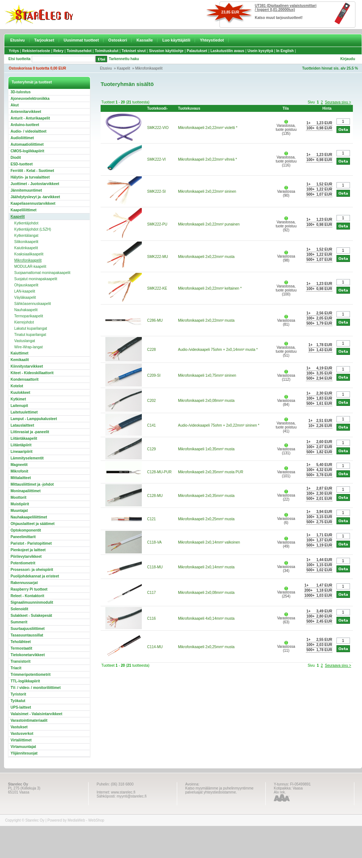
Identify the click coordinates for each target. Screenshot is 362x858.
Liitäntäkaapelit (24, 438)
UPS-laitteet (21, 707)
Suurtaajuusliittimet (27, 629)
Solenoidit (19, 609)
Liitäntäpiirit (21, 445)
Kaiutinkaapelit (26, 248)
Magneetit (19, 465)
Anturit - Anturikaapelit (30, 118)
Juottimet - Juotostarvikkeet (35, 184)
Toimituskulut (106, 51)
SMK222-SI (156, 191)
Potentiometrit (23, 563)
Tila (286, 108)
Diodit (16, 158)
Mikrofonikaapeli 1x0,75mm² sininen (207, 375)
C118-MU (155, 567)
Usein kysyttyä (260, 51)
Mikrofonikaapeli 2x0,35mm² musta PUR (210, 472)
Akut (15, 105)
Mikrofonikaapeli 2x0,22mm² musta (206, 257)
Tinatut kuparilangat (30, 335)
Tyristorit (18, 694)
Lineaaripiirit (21, 452)
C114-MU (155, 647)
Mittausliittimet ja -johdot (32, 484)
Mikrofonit (19, 471)
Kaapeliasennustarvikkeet (33, 203)
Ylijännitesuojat (24, 753)
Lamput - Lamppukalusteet (34, 419)
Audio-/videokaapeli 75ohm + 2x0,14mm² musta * (218, 350)
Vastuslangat (24, 341)
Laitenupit (19, 406)
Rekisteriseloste (36, 51)
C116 (151, 618)
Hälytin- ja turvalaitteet (30, 177)
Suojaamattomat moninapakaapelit (42, 273)
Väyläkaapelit (25, 297)
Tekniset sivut (134, 51)
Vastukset (19, 727)
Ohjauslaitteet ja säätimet (33, 524)
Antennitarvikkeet (26, 112)
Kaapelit (123, 68)
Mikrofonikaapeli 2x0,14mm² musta (206, 567)
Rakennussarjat (24, 583)
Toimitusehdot (79, 51)
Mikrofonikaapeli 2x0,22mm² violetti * (207, 128)
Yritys (14, 51)
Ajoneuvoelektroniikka (30, 99)
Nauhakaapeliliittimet (29, 517)
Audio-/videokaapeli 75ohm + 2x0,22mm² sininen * (218, 425)
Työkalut (18, 701)
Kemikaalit (20, 360)
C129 (151, 449)
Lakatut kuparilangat (30, 328)
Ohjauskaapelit (26, 285)
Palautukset (197, 51)
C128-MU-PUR (159, 472)
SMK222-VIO (158, 128)
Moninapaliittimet (25, 491)
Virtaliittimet (21, 740)
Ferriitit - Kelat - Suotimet (32, 171)
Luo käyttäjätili (176, 40)
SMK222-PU (157, 224)
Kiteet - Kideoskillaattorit (32, 373)
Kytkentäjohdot (26, 223)
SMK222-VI (156, 159)
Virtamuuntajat (23, 747)
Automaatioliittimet (27, 144)
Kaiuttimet (19, 353)
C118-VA (154, 542)
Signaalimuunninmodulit (32, 602)
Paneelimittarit (23, 537)
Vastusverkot (22, 734)
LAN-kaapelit (24, 291)
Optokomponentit (26, 530)
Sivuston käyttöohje (166, 51)
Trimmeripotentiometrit (30, 675)
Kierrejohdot (24, 322)
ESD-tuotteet (22, 164)
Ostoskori (117, 40)
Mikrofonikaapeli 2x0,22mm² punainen (209, 224)
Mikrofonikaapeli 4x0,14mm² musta (206, 618)
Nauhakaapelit (26, 310)
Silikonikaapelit (26, 242)
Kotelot (17, 386)
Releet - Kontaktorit (27, 596)
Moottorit (18, 497)
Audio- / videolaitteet (28, 131)
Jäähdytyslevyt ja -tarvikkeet (35, 197)
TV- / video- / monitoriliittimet (36, 688)
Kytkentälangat (26, 236)
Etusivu (17, 40)
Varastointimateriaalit (29, 720)
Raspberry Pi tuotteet (29, 589)
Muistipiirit (20, 504)
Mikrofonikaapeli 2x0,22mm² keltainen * (210, 288)
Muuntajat (19, 511)
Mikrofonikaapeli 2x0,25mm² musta (206, 519)
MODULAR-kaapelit (30, 267)
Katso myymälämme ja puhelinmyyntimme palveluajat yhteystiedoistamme (219, 790)
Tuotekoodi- (157, 108)
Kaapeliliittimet (23, 210)
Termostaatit (21, 648)
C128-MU (155, 496)
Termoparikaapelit (28, 316)
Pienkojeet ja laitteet (28, 550)
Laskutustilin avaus (227, 51)
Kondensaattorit (25, 379)
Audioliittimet (22, 138)
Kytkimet (18, 399)
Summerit (19, 622)
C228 (151, 350)
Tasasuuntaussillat (27, 635)
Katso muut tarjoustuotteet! (279, 18)
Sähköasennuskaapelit (32, 304)
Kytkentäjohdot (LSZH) (32, 229)
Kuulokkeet (20, 393)
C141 (151, 425)
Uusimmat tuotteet (81, 40)
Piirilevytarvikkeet (26, 557)
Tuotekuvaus (189, 108)
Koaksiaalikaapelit (28, 254)
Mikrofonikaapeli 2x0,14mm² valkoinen (209, 542)
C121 (151, 519)
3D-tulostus (21, 92)
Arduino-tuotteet (25, 125)
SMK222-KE (157, 288)
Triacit (16, 668)
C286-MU (155, 320)
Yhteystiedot (212, 40)
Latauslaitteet (22, 425)
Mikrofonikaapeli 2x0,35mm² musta (206, 496)
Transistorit (20, 661)
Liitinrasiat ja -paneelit (30, 432)
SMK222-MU (157, 257)
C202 (151, 401)
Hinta (326, 108)
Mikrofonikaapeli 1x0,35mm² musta (206, 449)
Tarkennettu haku (124, 59)
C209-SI (154, 375)
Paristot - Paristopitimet (31, 543)
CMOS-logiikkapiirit (27, 151)
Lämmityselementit (27, 458)
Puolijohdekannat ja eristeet (35, 576)
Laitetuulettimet (24, 412)
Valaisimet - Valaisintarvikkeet (36, 714)
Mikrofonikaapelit (149, 68)
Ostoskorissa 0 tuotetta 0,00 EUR (37, 68)
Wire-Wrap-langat (28, 347)
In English (285, 51)
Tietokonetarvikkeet (28, 655)
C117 (151, 593)
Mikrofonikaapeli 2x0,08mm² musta (206, 401)
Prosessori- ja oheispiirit (32, 570)
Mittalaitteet (21, 478)
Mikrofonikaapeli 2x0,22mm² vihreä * (207, 159)
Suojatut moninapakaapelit (35, 279)
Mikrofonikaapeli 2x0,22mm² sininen (207, 191)
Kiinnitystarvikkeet (27, 366)
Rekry (58, 51)
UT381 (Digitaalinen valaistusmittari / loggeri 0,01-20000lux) (285, 8)
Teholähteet (21, 642)
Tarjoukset (44, 40)
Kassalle (144, 40)
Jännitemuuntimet (26, 190)
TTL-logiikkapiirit (25, 681)
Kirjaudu (347, 59)
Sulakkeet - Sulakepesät (31, 616)
